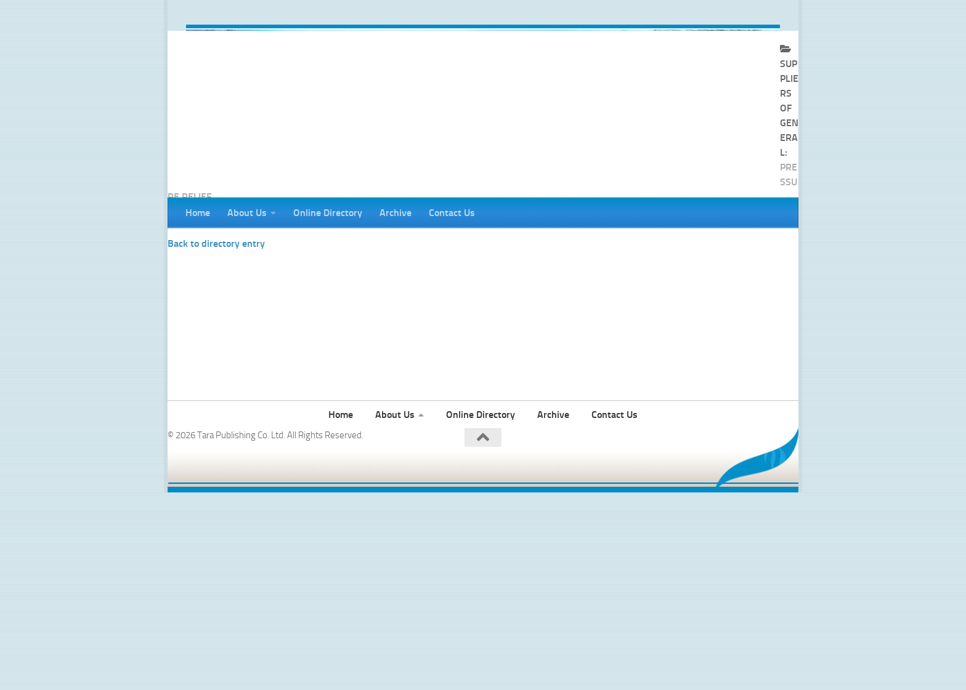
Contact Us (452, 213)
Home (197, 213)
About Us (247, 213)
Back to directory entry (216, 293)
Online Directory (327, 213)
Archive (396, 213)
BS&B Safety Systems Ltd (216, 272)
